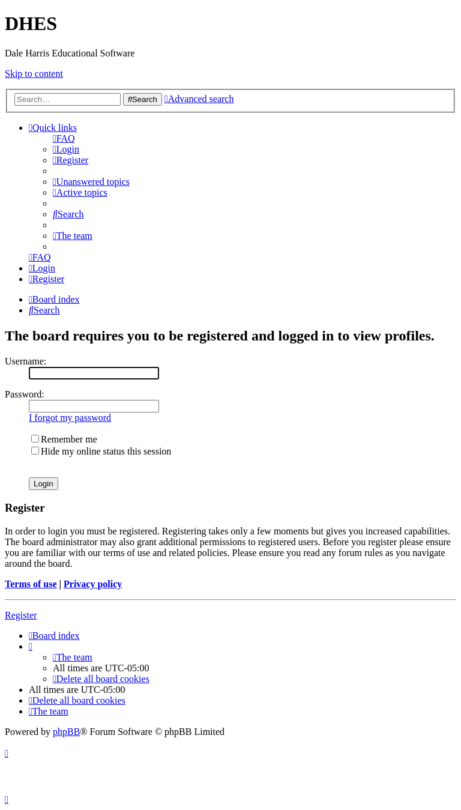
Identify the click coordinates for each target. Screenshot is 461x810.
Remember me (64, 439)
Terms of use (31, 584)
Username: (25, 361)
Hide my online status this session (101, 451)
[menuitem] (64, 138)
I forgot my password (70, 418)
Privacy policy (93, 584)
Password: (24, 394)
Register (21, 615)
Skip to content (34, 73)
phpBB (66, 732)
